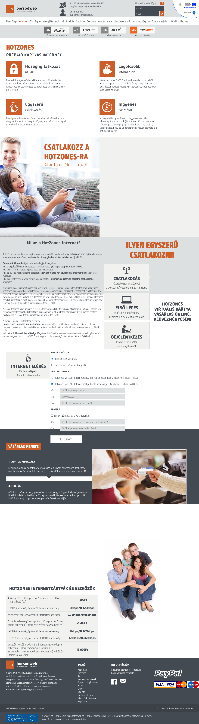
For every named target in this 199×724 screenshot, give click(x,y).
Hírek (64, 21)
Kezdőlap (11, 21)
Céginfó (80, 21)
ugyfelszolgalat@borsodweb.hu (85, 6)
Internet (23, 21)
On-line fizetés (179, 21)
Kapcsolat (112, 21)
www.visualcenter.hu (184, 708)
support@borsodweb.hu (81, 14)
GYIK (80, 688)
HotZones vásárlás (158, 21)
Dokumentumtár (96, 21)
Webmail (125, 21)
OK (162, 13)
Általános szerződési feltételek (126, 669)
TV (31, 21)
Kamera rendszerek (87, 679)
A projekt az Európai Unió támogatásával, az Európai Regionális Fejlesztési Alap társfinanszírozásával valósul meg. (97, 715)
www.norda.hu (79, 719)
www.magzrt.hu (62, 719)
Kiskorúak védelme (87, 698)
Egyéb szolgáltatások (47, 21)
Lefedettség (139, 21)
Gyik (71, 21)
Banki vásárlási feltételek (123, 672)
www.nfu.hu (47, 719)
